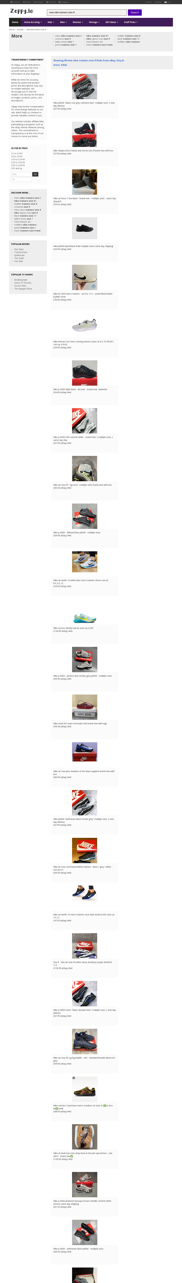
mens (99, 44)
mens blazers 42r (94, 41)
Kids (51, 22)
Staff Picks (131, 22)
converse (63, 38)
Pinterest (50, 2)
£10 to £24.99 (18, 159)
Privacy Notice (31, 1261)
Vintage (94, 22)
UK (50, 1261)
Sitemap (158, 2)
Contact (148, 2)
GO (37, 174)
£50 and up (16, 168)
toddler (129, 35)
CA (74, 1261)
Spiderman (19, 249)
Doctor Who (20, 279)
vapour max (98, 38)
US (70, 1261)
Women (78, 22)
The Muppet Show (23, 282)
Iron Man (18, 255)
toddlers (129, 41)
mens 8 (68, 35)
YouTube (15, 2)
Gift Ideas (111, 22)
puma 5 (66, 44)
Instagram (64, 2)
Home (15, 22)
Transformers (20, 246)
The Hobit (19, 252)
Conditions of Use (16, 1261)
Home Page (57, 1243)
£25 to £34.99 (18, 162)
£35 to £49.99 (18, 165)
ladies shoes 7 (64, 41)
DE (58, 1261)
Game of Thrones (22, 277)
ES (62, 1261)
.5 (97, 35)
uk (167, 2)
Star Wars (19, 243)
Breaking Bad (20, 274)
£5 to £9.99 (16, 156)
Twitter (27, 2)
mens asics (27, 204)
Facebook (38, 2)
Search (135, 12)
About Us (55, 1237)
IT (66, 1261)
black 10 (129, 38)
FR (54, 1261)
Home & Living (33, 22)
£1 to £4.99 (16, 153)
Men (63, 22)
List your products (59, 1246)
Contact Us (56, 1240)
